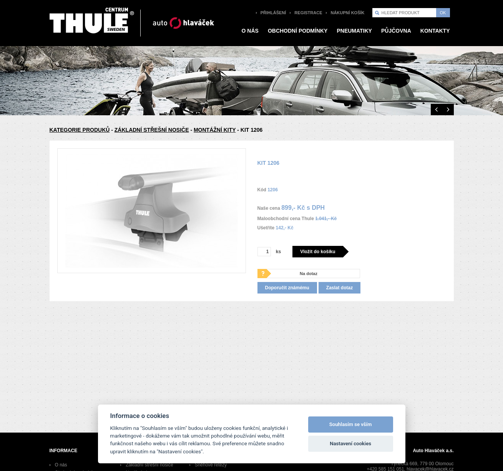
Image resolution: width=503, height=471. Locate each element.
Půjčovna (396, 31)
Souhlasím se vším (350, 424)
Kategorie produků (80, 130)
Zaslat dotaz (339, 287)
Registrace (308, 12)
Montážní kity (215, 130)
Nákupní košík (347, 12)
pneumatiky (354, 31)
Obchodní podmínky (298, 31)
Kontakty (435, 31)
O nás (250, 31)
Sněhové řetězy (211, 465)
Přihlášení (273, 12)
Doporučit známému (287, 287)
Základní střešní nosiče (152, 130)
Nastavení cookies (350, 443)
